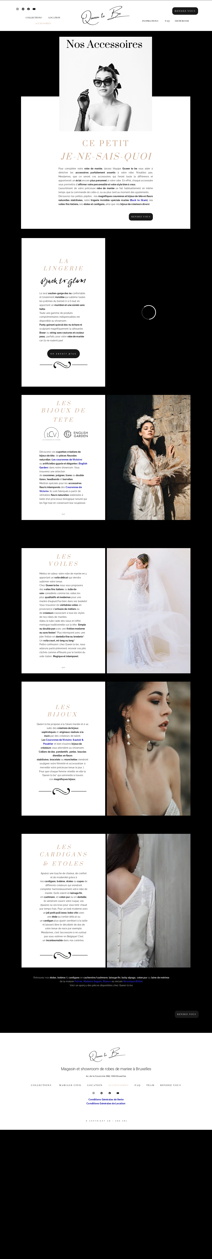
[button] (34, 18)
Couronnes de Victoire (59, 740)
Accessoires (43, 23)
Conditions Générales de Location (105, 1103)
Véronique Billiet (133, 981)
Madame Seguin (92, 981)
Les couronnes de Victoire (67, 459)
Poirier (78, 981)
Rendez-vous (170, 1085)
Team (150, 1085)
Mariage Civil (70, 1085)
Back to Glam (139, 200)
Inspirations (150, 21)
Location (54, 17)
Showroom (182, 21)
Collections (34, 17)
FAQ (167, 21)
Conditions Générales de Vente (106, 1099)
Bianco (107, 981)
